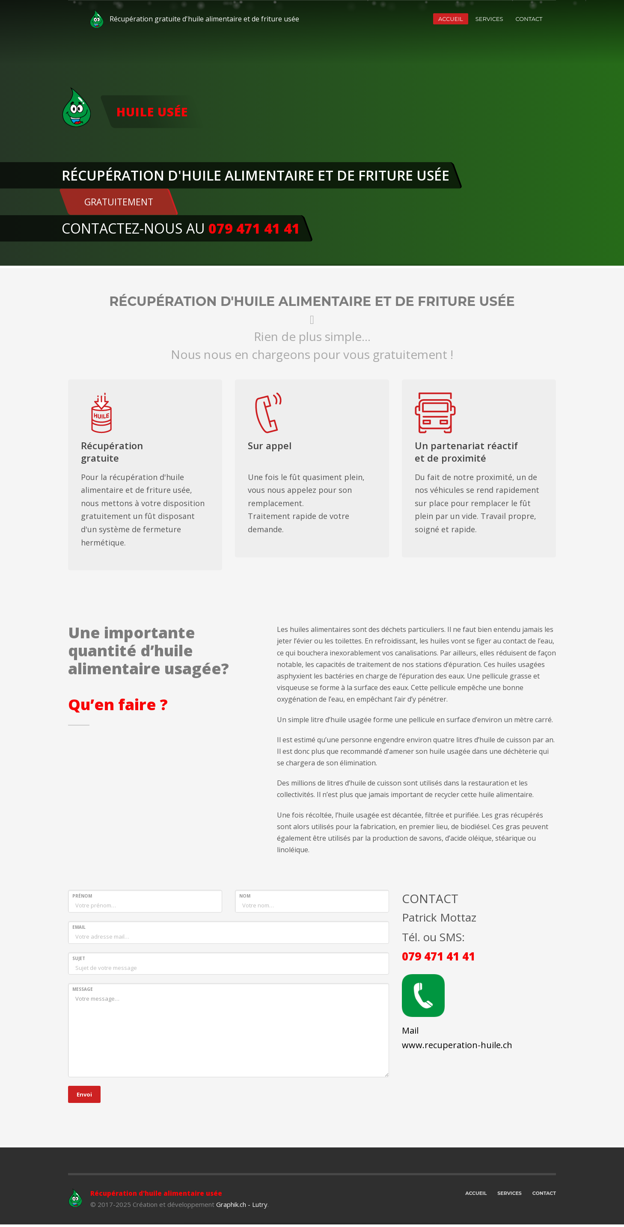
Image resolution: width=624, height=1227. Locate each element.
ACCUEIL (450, 18)
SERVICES (489, 18)
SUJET (78, 958)
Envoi (84, 1094)
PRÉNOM (82, 896)
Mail (410, 1030)
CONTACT (529, 18)
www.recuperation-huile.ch (457, 1045)
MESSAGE (82, 989)
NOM (244, 896)
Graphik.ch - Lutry (241, 1204)
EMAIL (79, 927)
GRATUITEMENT (118, 202)
